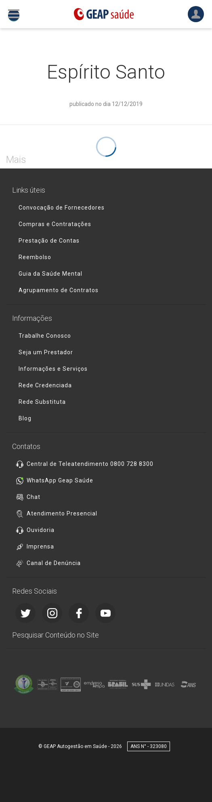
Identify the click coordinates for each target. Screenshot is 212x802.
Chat (33, 497)
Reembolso (35, 257)
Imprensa (40, 546)
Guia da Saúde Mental (50, 273)
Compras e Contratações (55, 224)
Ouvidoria (41, 530)
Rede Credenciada (45, 385)
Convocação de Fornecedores (62, 207)
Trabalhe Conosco (45, 335)
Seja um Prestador (46, 352)
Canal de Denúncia (54, 563)
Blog (25, 418)
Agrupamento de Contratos (59, 290)
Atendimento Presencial (62, 513)
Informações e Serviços (53, 369)
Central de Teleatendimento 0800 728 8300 (90, 464)
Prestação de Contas (49, 240)
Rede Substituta (42, 402)
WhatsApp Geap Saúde (60, 480)
